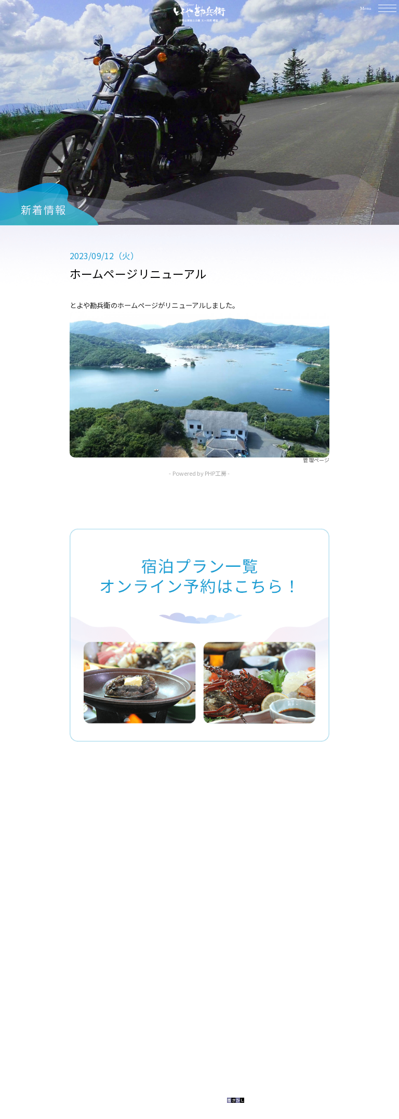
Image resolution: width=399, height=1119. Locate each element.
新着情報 (181, 937)
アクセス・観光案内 (202, 920)
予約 (173, 903)
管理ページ (316, 460)
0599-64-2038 (211, 1028)
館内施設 (181, 886)
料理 (173, 868)
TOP (173, 851)
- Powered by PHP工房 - (199, 473)
